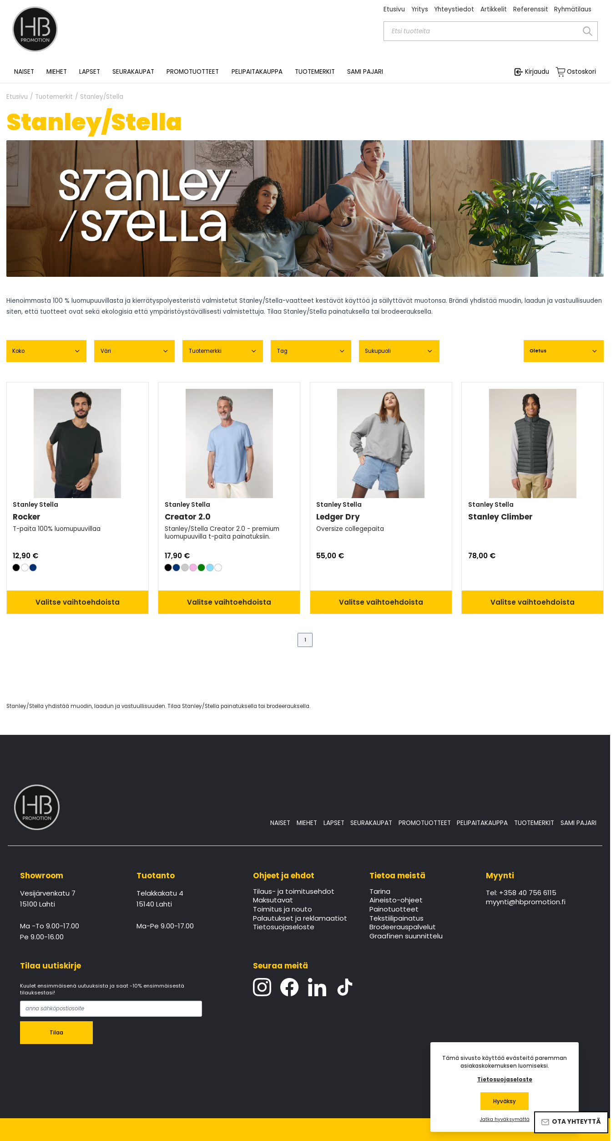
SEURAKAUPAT (133, 72)
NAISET (280, 823)
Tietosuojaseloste (283, 927)
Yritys (419, 9)
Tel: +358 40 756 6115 (521, 893)
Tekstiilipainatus (396, 919)
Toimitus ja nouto (282, 910)
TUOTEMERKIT (534, 823)
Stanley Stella (35, 504)
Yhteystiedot (454, 9)
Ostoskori (581, 72)
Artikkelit (493, 9)
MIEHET (307, 823)
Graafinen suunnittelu (406, 936)
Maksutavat (273, 900)
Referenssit (530, 9)
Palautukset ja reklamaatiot (300, 919)
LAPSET (333, 823)
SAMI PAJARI (365, 72)
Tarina (379, 892)
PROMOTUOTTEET (425, 823)
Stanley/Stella (101, 97)
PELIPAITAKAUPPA (482, 823)
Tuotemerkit (54, 97)
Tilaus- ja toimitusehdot (293, 892)
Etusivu (394, 9)
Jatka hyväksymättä (505, 1119)
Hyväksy (504, 1101)
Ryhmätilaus (572, 9)
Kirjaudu (537, 71)
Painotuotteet (394, 910)
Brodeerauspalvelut (402, 927)
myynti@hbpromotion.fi (526, 902)
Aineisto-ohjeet (396, 900)
